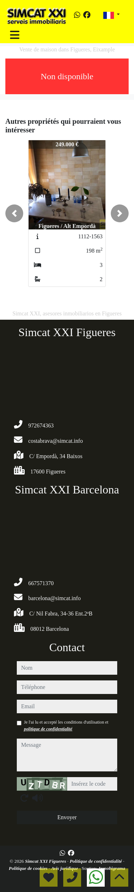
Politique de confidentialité (96, 861)
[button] (14, 213)
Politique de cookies (29, 868)
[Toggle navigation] (15, 35)
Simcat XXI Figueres (46, 861)
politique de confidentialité (48, 728)
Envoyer (66, 817)
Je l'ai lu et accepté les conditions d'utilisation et (66, 725)
